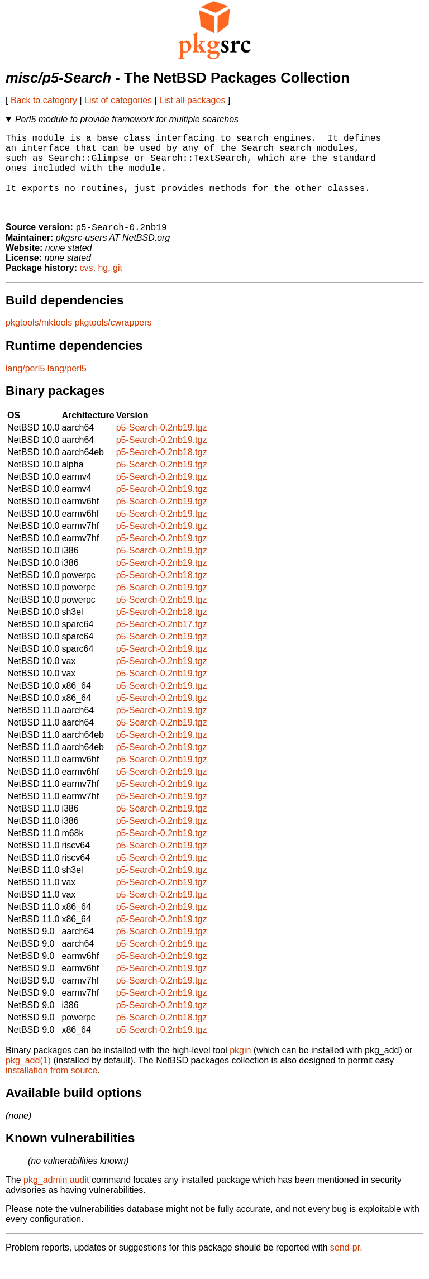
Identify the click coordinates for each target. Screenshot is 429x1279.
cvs (86, 285)
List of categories (118, 100)
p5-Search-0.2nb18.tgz (161, 469)
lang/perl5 (25, 385)
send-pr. (346, 1265)
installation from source (52, 1087)
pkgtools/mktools (39, 340)
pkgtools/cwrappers (113, 340)
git (117, 285)
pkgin (240, 1067)
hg (103, 285)
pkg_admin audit (56, 1197)
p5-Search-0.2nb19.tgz (161, 445)
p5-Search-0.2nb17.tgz (161, 641)
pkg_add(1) (28, 1077)
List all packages (192, 100)
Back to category (44, 100)
